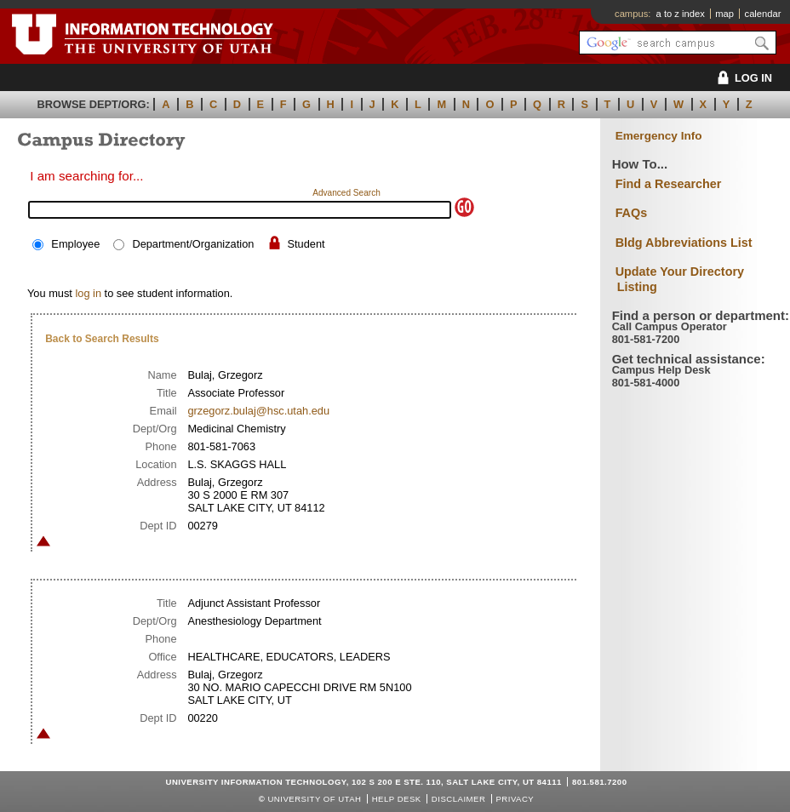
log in (88, 293)
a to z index (680, 14)
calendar (763, 14)
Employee (75, 243)
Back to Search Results (101, 339)
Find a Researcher (668, 184)
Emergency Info (658, 135)
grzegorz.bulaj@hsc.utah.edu (258, 410)
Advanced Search (346, 192)
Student (306, 243)
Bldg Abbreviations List (684, 242)
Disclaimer (458, 798)
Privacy (514, 798)
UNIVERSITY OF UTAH (314, 798)
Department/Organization (193, 243)
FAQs (631, 213)
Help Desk (396, 798)
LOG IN (742, 77)
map (724, 14)
